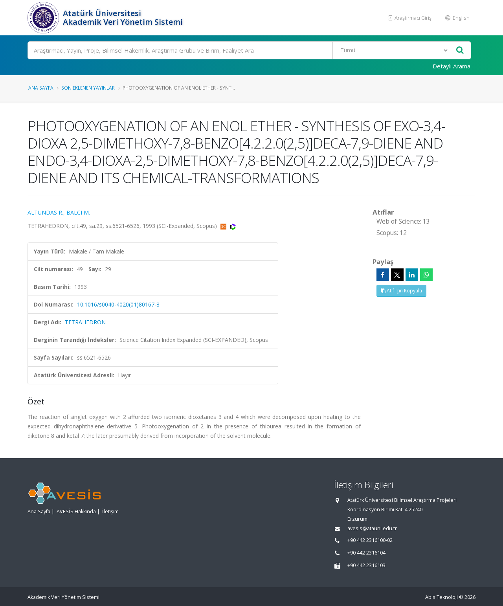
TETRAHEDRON (85, 322)
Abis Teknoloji (441, 597)
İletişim (110, 511)
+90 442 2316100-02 (370, 540)
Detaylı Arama (451, 66)
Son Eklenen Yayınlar (88, 87)
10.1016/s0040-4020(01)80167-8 (118, 304)
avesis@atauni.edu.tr (372, 528)
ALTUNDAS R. (45, 212)
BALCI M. (78, 212)
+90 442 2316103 (366, 565)
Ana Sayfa (40, 87)
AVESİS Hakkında (76, 511)
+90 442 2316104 (366, 552)
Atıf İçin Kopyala (401, 290)
